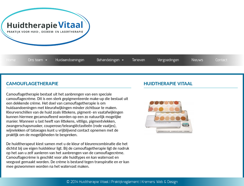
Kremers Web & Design (160, 182)
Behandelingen (108, 60)
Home (11, 60)
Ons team (35, 60)
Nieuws (197, 60)
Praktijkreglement (125, 182)
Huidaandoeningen (70, 60)
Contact (221, 60)
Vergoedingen (168, 60)
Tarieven (138, 60)
